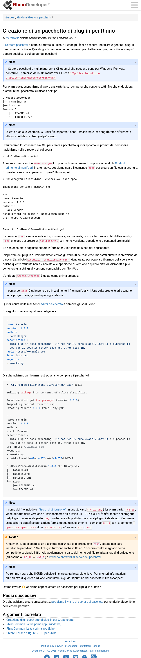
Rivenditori (70, 640)
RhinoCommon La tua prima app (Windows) (33, 623)
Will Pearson (12, 37)
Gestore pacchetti (16, 45)
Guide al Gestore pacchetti (34, 17)
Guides (10, 17)
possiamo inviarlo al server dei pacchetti (77, 600)
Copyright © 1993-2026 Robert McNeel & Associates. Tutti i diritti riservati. (70, 649)
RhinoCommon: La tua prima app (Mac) (30, 627)
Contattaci (85, 644)
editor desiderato (52, 303)
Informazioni (71, 644)
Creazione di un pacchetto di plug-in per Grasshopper (40, 618)
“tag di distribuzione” (52, 509)
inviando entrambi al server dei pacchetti (75, 556)
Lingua (96, 644)
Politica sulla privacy (52, 644)
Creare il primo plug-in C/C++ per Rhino (31, 632)
